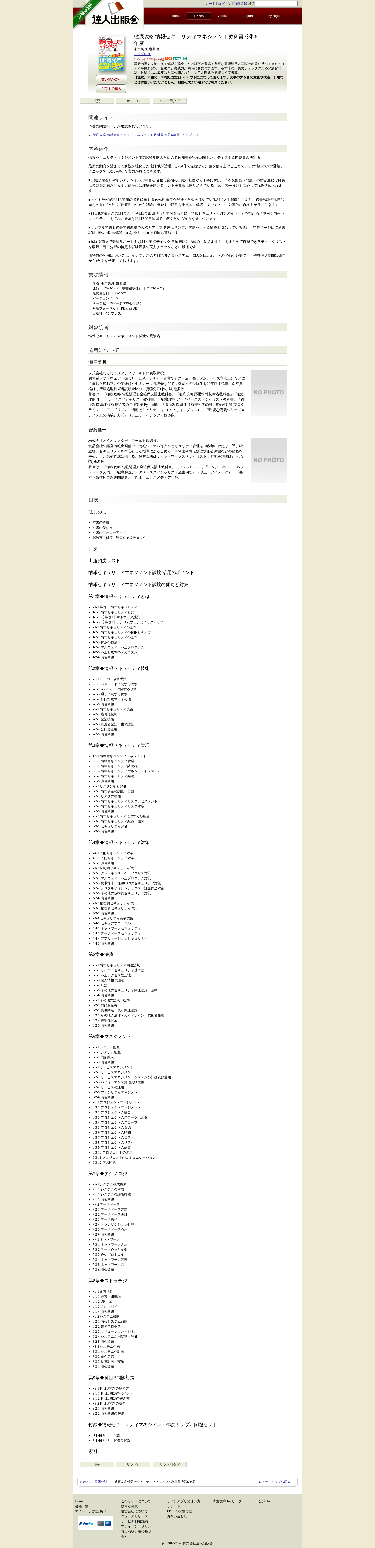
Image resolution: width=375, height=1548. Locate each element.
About (222, 16)
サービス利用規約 (134, 1521)
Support (247, 16)
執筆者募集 (129, 1506)
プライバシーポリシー (137, 1526)
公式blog (265, 1501)
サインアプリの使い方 (183, 1501)
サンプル (133, 101)
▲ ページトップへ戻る (274, 1481)
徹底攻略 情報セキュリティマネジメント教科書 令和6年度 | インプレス (146, 135)
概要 (97, 101)
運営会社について (134, 1511)
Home (175, 16)
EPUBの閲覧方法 (179, 1511)
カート (210, 3)
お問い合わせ (177, 1516)
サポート (173, 1506)
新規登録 (240, 3)
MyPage (273, 16)
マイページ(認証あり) (91, 1511)
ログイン (224, 3)
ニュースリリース (134, 1516)
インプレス (142, 54)
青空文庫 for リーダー (229, 1501)
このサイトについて (136, 1501)
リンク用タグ (170, 101)
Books (199, 16)
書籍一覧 (101, 1481)
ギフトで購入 (111, 89)
